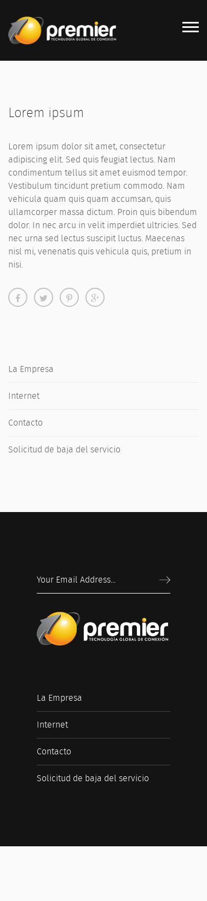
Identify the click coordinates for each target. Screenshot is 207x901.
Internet (23, 396)
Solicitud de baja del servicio (64, 449)
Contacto (25, 422)
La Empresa (31, 369)
